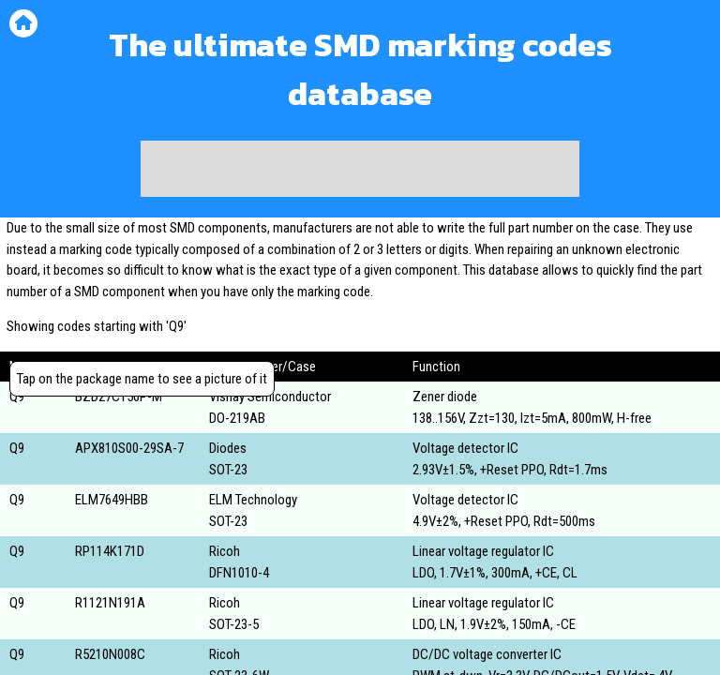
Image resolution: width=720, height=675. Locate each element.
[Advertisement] (360, 169)
